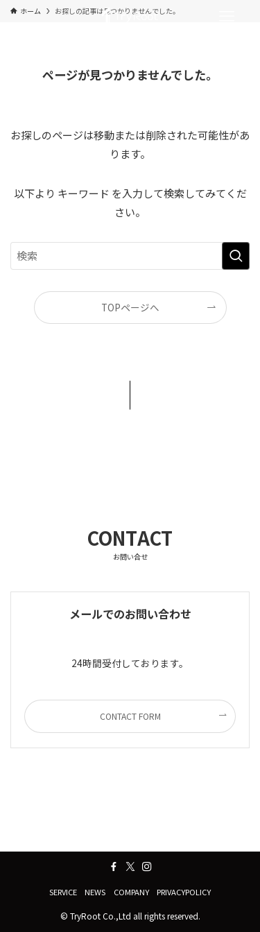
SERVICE (63, 891)
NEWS (95, 891)
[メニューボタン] (226, 16)
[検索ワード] (130, 256)
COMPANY (131, 891)
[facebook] (113, 867)
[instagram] (147, 867)
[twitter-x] (130, 867)
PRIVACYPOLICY (184, 891)
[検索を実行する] (236, 256)
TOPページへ (130, 307)
